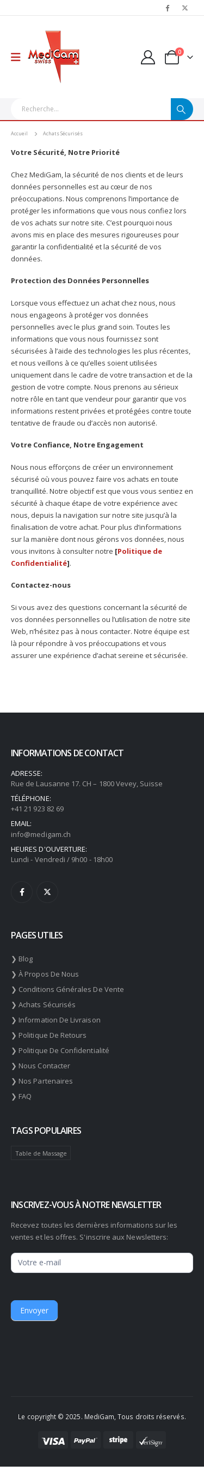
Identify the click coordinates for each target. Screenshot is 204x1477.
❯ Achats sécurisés (43, 1004)
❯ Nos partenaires (42, 1081)
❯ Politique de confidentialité (60, 1050)
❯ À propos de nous (45, 974)
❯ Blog (22, 959)
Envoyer (34, 1310)
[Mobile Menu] (19, 57)
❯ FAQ (21, 1096)
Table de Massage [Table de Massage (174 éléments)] (41, 1153)
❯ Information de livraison (56, 1020)
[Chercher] (182, 109)
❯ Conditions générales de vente (67, 989)
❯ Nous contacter (40, 1066)
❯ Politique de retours (48, 1035)
